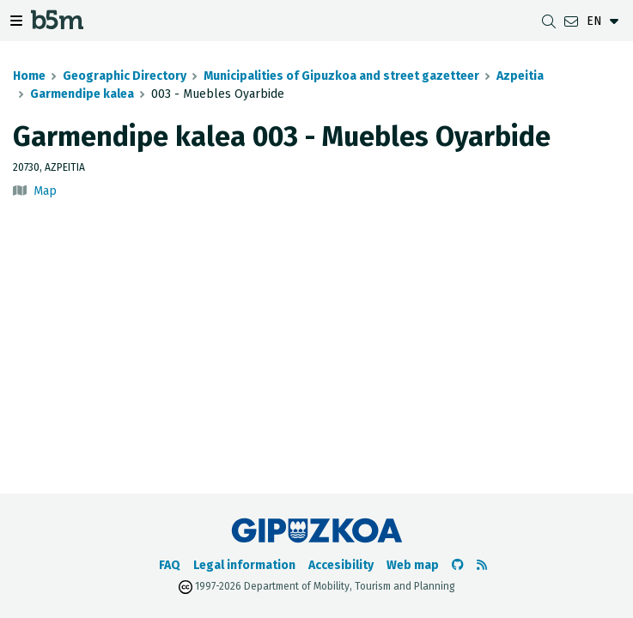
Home (29, 76)
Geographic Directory (124, 76)
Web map (412, 565)
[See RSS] (482, 565)
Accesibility (341, 565)
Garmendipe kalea (82, 94)
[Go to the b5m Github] (458, 565)
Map (45, 191)
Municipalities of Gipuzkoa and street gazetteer (341, 76)
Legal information (244, 565)
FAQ (169, 565)
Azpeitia (520, 76)
